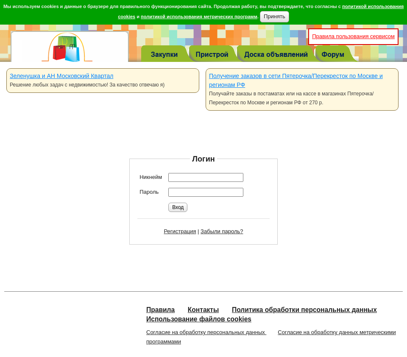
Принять (274, 16)
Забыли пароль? (222, 231)
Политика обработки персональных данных (304, 309)
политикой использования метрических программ (199, 16)
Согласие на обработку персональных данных (206, 332)
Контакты (203, 309)
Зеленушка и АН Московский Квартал (61, 76)
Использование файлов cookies (198, 319)
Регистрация (180, 231)
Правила (160, 309)
